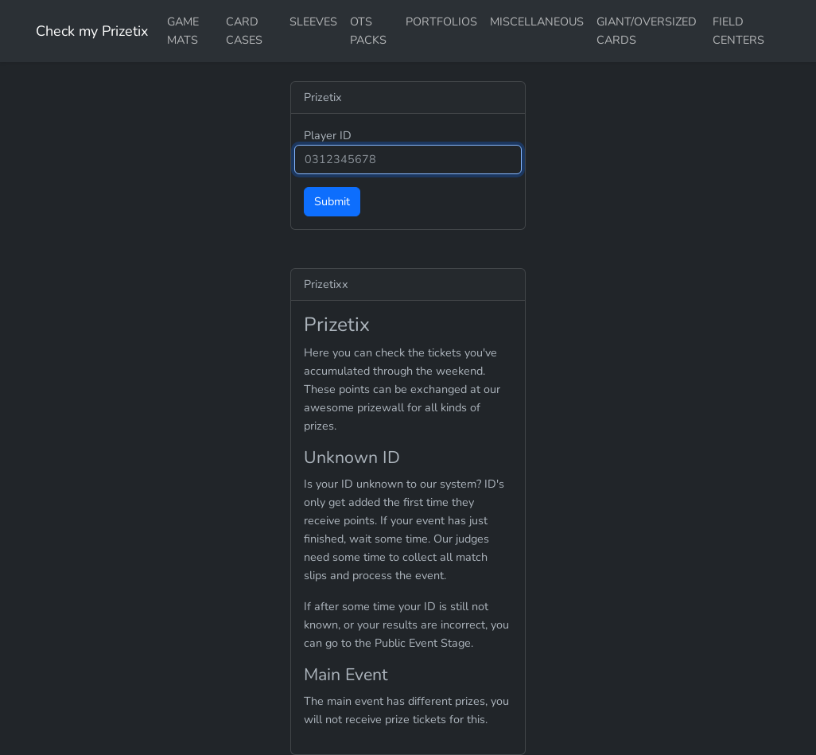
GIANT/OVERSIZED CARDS (646, 31)
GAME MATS (183, 31)
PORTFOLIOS (441, 21)
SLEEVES (313, 21)
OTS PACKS (368, 31)
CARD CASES (244, 31)
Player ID (328, 135)
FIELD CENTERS (738, 31)
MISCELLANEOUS (537, 21)
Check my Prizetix (92, 31)
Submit (332, 201)
